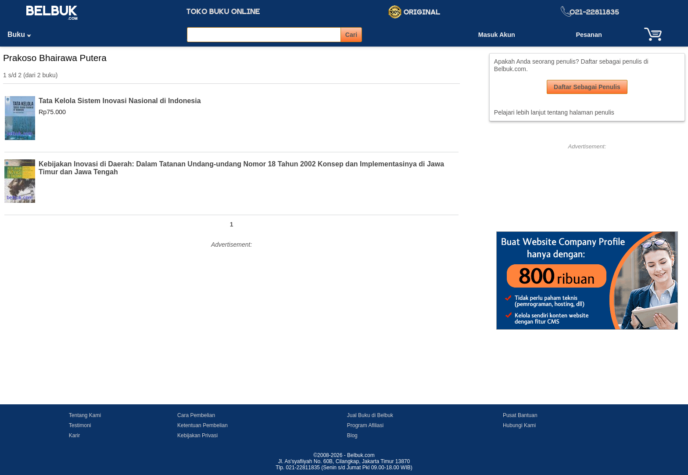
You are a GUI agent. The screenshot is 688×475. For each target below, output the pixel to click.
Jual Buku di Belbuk (370, 415)
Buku (22, 34)
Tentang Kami (85, 415)
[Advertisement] (231, 312)
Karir (74, 435)
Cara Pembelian (196, 415)
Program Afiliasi (365, 425)
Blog (352, 435)
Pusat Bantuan (520, 415)
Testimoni (80, 425)
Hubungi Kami (519, 425)
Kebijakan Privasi (197, 435)
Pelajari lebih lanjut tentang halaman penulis (554, 112)
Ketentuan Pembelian (202, 425)
